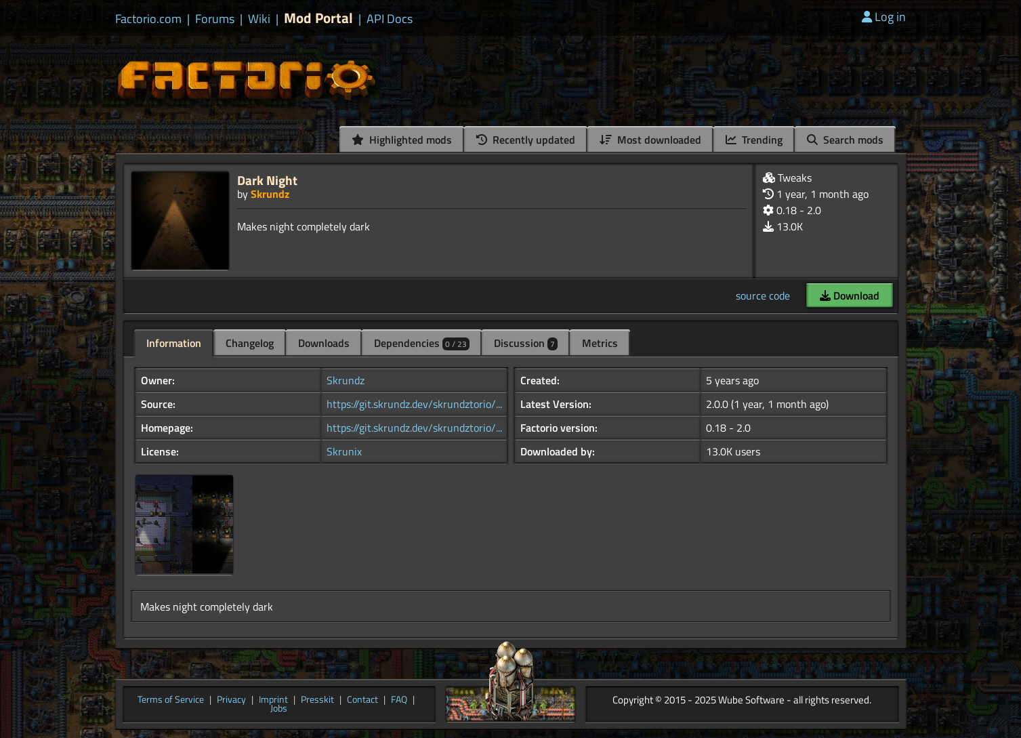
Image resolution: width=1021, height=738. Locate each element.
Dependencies (422, 343)
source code (763, 295)
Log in (884, 16)
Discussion (526, 343)
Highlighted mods (402, 139)
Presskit (317, 700)
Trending (754, 139)
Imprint (273, 700)
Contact (362, 700)
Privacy (231, 700)
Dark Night (267, 180)
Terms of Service (171, 700)
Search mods (845, 139)
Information (173, 343)
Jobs (278, 709)
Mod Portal (318, 18)
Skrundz (270, 194)
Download (849, 295)
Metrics (600, 343)
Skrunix (344, 451)
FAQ (399, 700)
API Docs (390, 19)
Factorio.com (148, 19)
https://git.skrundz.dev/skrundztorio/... (414, 404)
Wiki (259, 19)
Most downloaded (650, 139)
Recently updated (525, 139)
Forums (214, 19)
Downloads (324, 343)
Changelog (250, 343)
